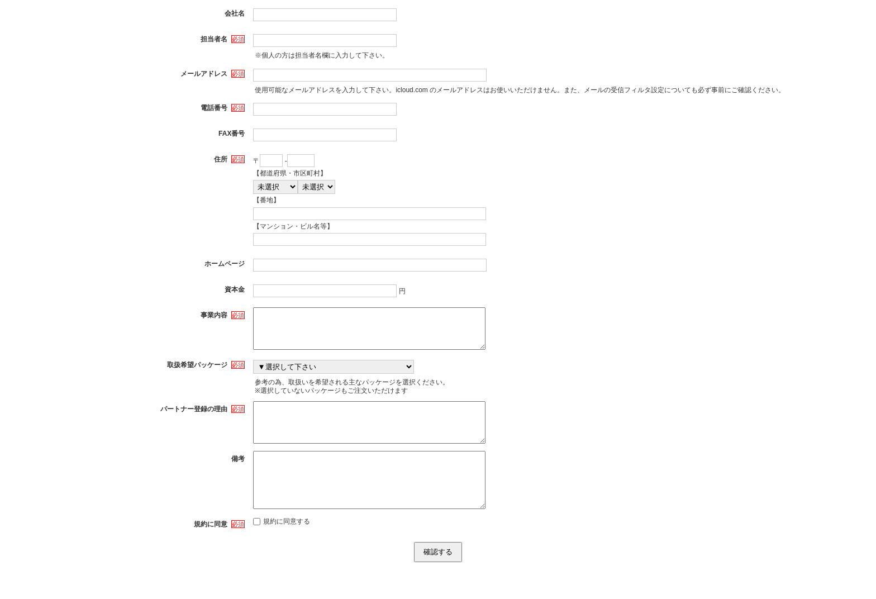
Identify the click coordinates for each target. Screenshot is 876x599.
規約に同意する (281, 549)
